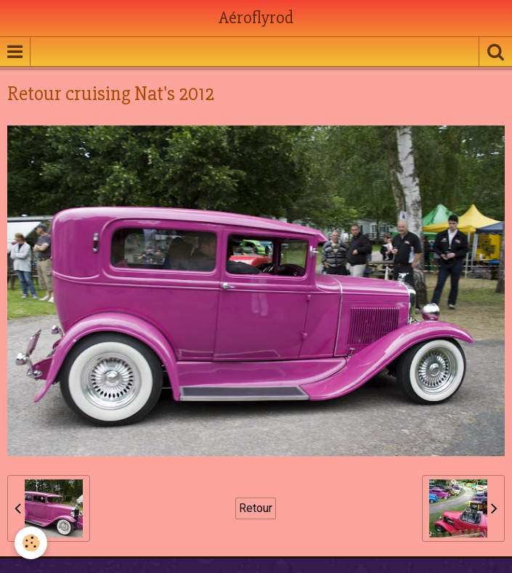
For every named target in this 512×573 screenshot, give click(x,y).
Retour (255, 508)
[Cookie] (31, 543)
